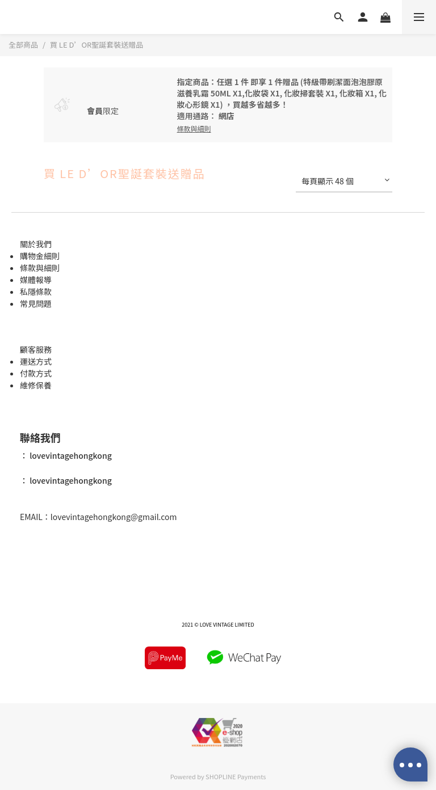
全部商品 (23, 44)
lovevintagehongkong (70, 455)
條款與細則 (40, 267)
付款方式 (36, 373)
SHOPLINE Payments (236, 776)
